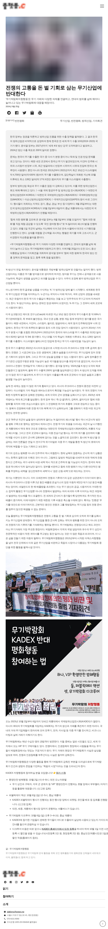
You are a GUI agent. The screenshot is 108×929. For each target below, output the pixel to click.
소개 (5, 904)
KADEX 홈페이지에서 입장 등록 (58, 829)
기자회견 (97, 121)
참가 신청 (61, 773)
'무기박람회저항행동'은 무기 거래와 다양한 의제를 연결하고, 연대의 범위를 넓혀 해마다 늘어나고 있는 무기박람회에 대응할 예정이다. (53, 101)
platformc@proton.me (15, 912)
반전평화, (76, 121)
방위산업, (87, 121)
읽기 (5, 888)
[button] (102, 6)
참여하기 (8, 896)
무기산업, (65, 121)
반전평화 (19, 121)
